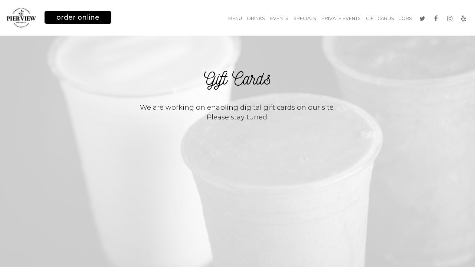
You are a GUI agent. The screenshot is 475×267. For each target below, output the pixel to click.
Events (279, 18)
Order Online (77, 17)
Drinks (256, 18)
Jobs (405, 18)
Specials (305, 18)
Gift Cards (380, 18)
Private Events (341, 18)
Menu (235, 18)
